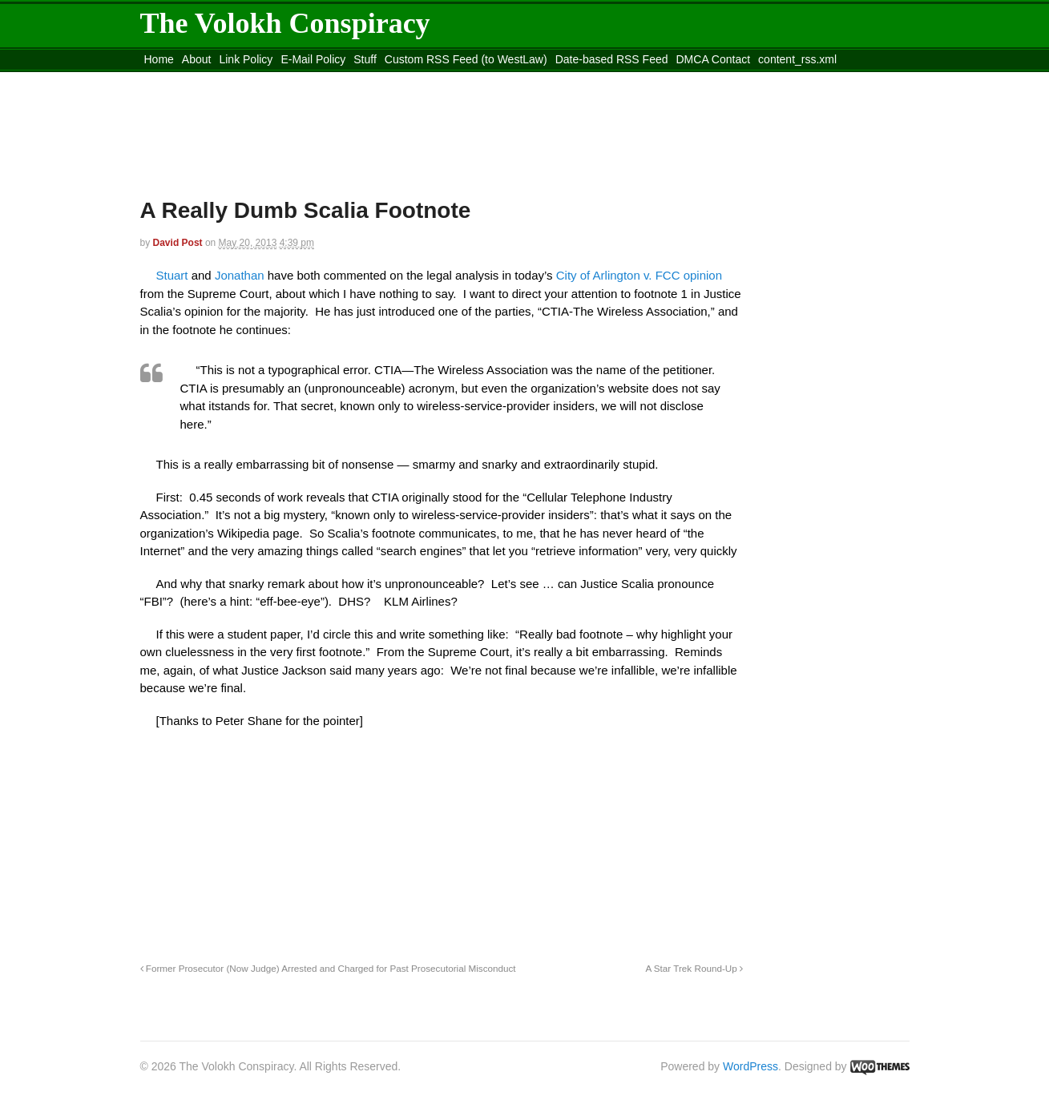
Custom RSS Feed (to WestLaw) (466, 59)
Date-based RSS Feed (611, 59)
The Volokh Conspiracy (285, 23)
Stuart (174, 275)
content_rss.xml (797, 59)
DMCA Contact (713, 59)
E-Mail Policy (312, 59)
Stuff (365, 59)
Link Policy (245, 59)
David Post (178, 242)
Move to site (372, 79)
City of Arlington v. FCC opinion (639, 275)
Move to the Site (228, 79)
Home (159, 59)
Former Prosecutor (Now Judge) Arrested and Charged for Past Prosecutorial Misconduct (328, 968)
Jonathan (241, 275)
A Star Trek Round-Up (694, 968)
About (197, 59)
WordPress (750, 1066)
